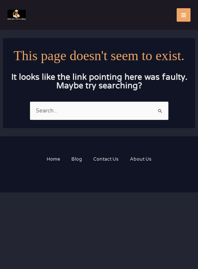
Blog (76, 159)
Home (53, 159)
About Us (141, 159)
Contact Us (106, 159)
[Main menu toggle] (184, 15)
